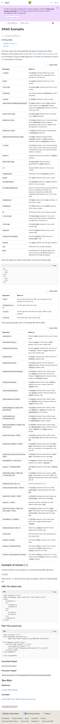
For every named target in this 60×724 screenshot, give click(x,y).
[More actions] (56, 23)
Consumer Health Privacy (9, 721)
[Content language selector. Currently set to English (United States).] (11, 713)
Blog (26, 718)
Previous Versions (17, 718)
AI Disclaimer (6, 718)
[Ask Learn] (53, 23)
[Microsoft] (30, 2)
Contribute (35, 718)
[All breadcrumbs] (3, 23)
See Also (5, 46)
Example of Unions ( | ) (10, 43)
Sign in (56, 2)
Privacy (43, 718)
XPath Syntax (25, 23)
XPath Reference (12, 23)
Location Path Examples (10, 690)
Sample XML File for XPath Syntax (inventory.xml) (40, 54)
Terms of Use (25, 721)
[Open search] (51, 2)
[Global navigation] (2, 2)
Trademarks (34, 721)
